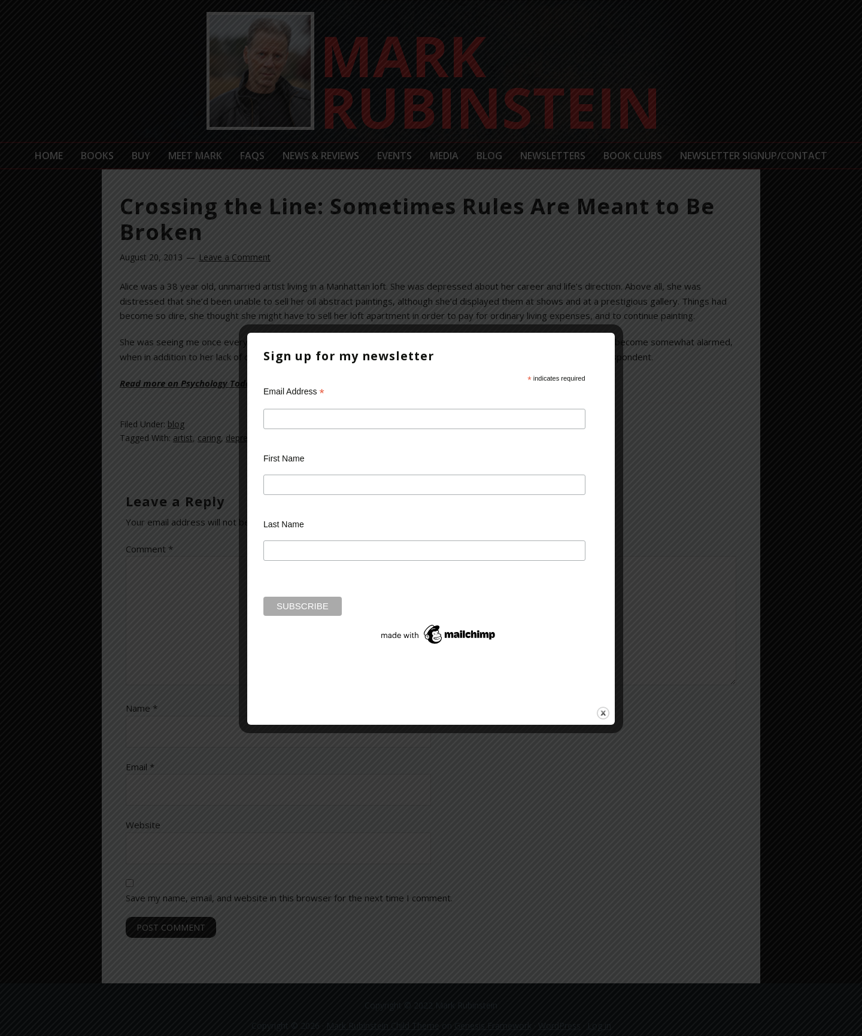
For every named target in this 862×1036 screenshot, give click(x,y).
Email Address (293, 391)
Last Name (283, 524)
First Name (283, 458)
